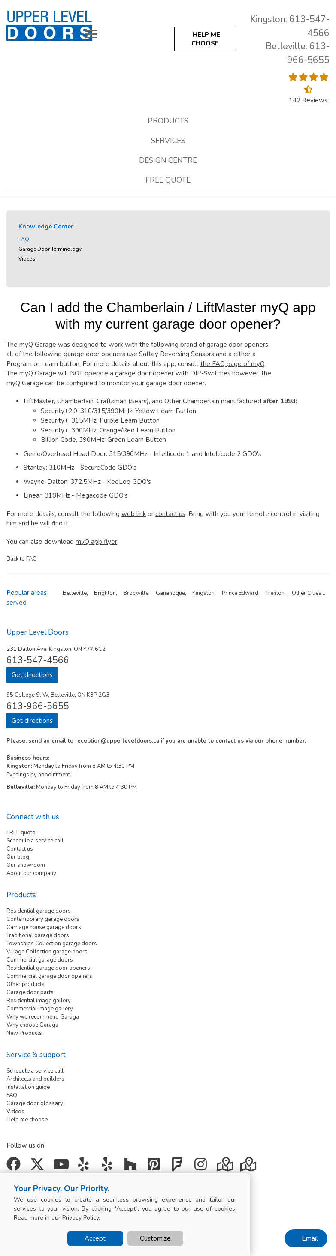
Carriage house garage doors (43, 927)
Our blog (17, 857)
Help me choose (27, 1120)
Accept (95, 1238)
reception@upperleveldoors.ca (117, 741)
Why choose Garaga (32, 1025)
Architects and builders (35, 1079)
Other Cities (306, 593)
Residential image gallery (38, 1000)
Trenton (275, 593)
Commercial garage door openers (49, 976)
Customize (155, 1238)
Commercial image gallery (39, 1009)
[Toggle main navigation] (91, 34)
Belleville (75, 593)
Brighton (105, 593)
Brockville (135, 593)
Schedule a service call (35, 841)
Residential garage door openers (48, 968)
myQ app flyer (96, 541)
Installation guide (28, 1087)
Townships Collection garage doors (51, 943)
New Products (24, 1033)
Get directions (32, 675)
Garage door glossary (34, 1103)
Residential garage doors (38, 911)
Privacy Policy (80, 1218)
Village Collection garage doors (47, 952)
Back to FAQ (21, 559)
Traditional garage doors (37, 935)
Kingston (203, 593)
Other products (25, 984)
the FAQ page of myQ (232, 364)
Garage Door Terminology (50, 249)
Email (310, 1238)
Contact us (19, 849)
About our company (31, 873)
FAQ (23, 239)
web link (133, 514)
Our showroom (25, 865)
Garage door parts (30, 992)
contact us (170, 514)
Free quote (168, 180)
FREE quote (20, 832)
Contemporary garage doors (42, 919)
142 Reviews (308, 100)
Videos (27, 258)
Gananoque (170, 593)
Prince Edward (240, 593)
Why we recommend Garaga (42, 1017)
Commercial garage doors (39, 960)
